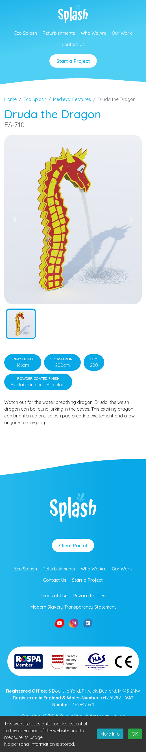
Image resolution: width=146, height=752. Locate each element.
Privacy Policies (89, 595)
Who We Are (93, 33)
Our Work (122, 33)
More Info (110, 734)
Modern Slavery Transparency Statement (73, 607)
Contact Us (73, 44)
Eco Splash (25, 33)
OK (135, 734)
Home (10, 99)
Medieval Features (72, 99)
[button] (14, 219)
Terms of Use (54, 595)
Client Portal (73, 545)
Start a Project (73, 61)
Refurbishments (58, 33)
